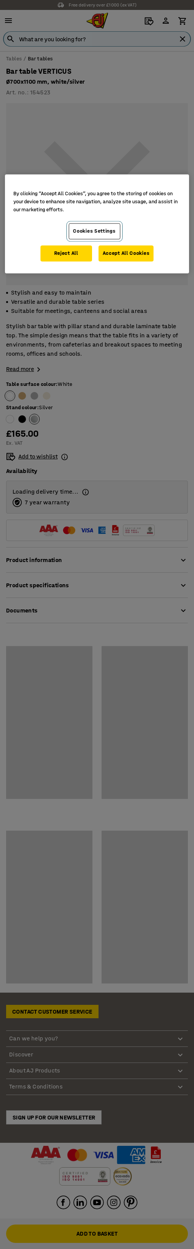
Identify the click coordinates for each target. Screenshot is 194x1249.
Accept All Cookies (126, 253)
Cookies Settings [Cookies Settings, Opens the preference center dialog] (94, 231)
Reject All (66, 253)
